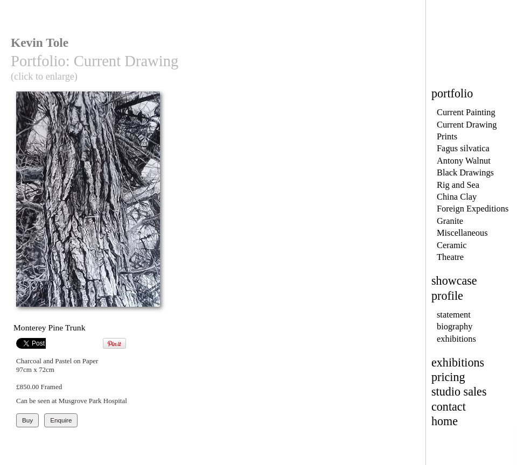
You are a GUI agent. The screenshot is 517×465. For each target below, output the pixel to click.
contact (448, 406)
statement (454, 314)
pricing (448, 377)
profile (447, 295)
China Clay (457, 197)
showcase (454, 280)
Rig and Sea (458, 185)
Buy (27, 420)
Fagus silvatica (463, 148)
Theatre (450, 257)
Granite (450, 221)
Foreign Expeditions (472, 208)
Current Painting (466, 112)
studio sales (459, 391)
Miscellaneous (462, 233)
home (444, 421)
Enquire (61, 420)
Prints (447, 136)
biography (454, 326)
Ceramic (451, 245)
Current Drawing (467, 124)
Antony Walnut (464, 161)
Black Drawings (465, 172)
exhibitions (456, 339)
